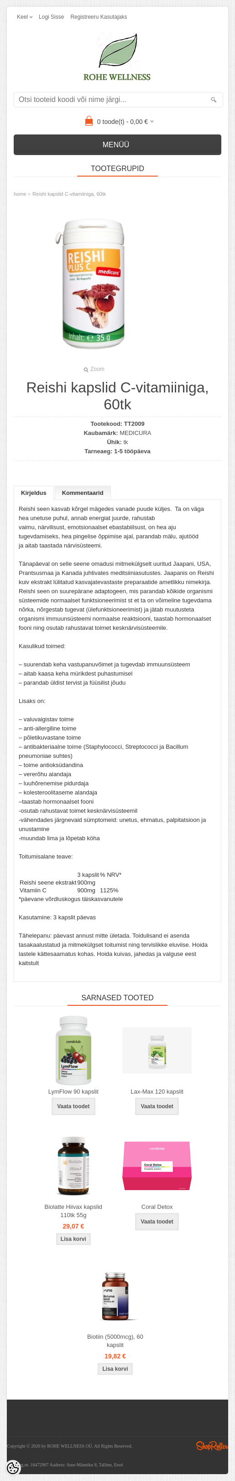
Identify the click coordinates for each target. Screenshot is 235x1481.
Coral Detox (157, 1206)
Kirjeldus (34, 492)
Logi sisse (51, 17)
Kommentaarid (83, 492)
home (20, 194)
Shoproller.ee (212, 1445)
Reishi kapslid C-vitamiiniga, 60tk (69, 194)
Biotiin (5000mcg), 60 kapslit (115, 1340)
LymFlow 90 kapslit (73, 1091)
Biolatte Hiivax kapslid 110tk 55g (73, 1210)
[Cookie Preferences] (13, 1468)
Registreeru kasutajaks (98, 17)
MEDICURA (135, 432)
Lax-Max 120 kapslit (157, 1091)
